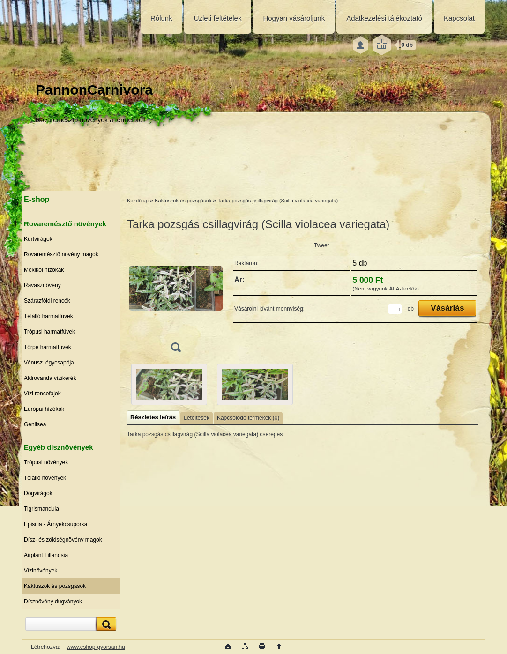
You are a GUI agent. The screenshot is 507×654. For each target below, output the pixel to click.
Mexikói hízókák (44, 270)
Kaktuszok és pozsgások (55, 586)
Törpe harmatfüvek (47, 347)
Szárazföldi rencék (47, 300)
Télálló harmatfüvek (48, 316)
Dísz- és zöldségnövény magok (63, 539)
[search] (105, 624)
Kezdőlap (138, 200)
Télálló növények (45, 478)
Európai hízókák (44, 409)
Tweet (321, 245)
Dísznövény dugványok (53, 601)
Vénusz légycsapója (49, 362)
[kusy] (395, 309)
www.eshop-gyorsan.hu (96, 647)
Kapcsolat (459, 18)
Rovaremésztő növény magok (61, 254)
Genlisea (35, 424)
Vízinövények (40, 570)
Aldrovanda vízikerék (50, 378)
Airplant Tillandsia (46, 555)
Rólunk (161, 18)
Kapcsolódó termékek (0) (248, 418)
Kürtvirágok (38, 239)
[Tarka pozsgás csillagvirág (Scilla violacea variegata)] (175, 299)
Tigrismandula (41, 508)
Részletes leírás (153, 417)
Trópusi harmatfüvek (49, 331)
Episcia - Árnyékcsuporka (55, 524)
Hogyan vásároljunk (294, 18)
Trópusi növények (46, 462)
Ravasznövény (42, 285)
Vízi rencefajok (42, 393)
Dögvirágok (38, 493)
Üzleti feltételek (218, 18)
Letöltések (196, 418)
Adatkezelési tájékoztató (384, 18)
